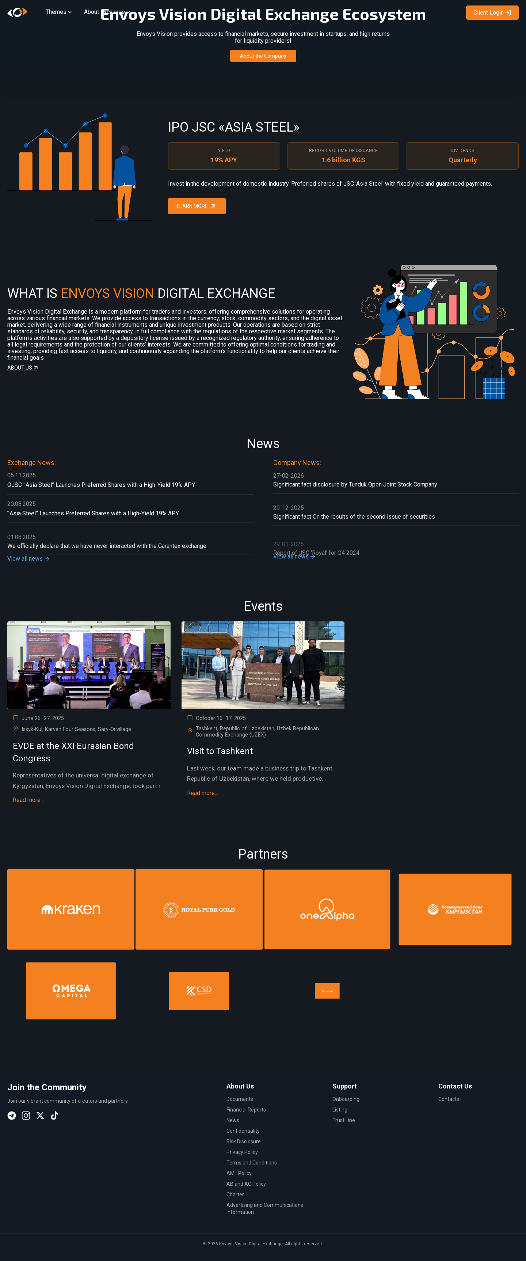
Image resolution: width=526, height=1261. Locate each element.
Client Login (492, 12)
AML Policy (239, 1173)
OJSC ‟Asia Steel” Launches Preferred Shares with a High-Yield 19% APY (101, 493)
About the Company (263, 56)
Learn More (197, 192)
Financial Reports (246, 1110)
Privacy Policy (242, 1152)
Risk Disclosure (243, 1141)
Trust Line (343, 1120)
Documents (239, 1099)
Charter (235, 1194)
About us (22, 357)
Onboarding (345, 1099)
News (232, 1120)
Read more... (28, 800)
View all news (28, 567)
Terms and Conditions (251, 1163)
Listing (339, 1110)
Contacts (448, 1099)
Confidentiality (243, 1131)
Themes (59, 11)
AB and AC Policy (246, 1184)
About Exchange (108, 11)
